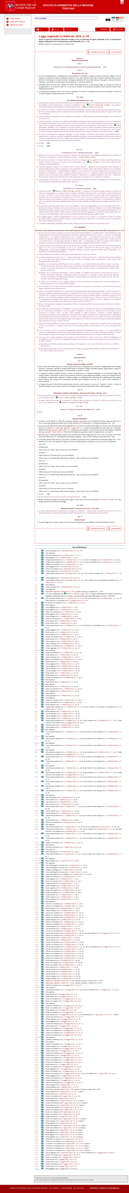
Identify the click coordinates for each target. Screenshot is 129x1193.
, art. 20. (74, 1094)
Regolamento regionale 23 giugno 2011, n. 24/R (60, 591)
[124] (36, 820)
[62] (36, 695)
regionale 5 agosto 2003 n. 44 (61, 430)
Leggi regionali (15, 18)
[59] (36, 689)
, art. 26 (79, 1067)
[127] (36, 827)
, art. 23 (80, 1053)
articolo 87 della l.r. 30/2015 (87, 157)
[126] (36, 824)
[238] (36, 1069)
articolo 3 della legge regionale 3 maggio (62, 428)
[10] (36, 571)
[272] (36, 1146)
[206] (36, 999)
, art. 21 (80, 1044)
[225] (36, 1039)
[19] (36, 598)
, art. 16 (76, 1026)
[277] (36, 1157)
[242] (36, 1078)
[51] (36, 673)
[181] (36, 947)
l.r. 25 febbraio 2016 (110, 757)
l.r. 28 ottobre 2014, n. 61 (107, 560)
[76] (36, 732)
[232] (36, 1055)
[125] (36, 822)
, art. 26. (75, 1116)
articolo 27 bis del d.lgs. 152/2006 (98, 105)
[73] (36, 725)
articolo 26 (91, 167)
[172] (36, 926)
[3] (36, 555)
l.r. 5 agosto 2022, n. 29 (100, 1014)
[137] (36, 852)
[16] (36, 589)
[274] (36, 1150)
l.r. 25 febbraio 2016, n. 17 (107, 598)
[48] (36, 666)
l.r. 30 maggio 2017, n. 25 (69, 985)
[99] (36, 766)
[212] (36, 1012)
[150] (36, 876)
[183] (36, 951)
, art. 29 (79, 1078)
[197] (36, 983)
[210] (36, 1008)
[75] (36, 729)
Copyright (93, 1188)
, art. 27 (118, 947)
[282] (36, 1168)
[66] (36, 704)
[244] (36, 1082)
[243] (36, 1080)
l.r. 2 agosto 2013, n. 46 (69, 847)
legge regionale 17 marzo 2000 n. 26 (52, 432)
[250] (36, 1096)
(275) (122, 230)
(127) (96, 153)
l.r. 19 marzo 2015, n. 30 (70, 854)
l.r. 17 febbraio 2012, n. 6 (111, 573)
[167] (36, 915)
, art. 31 (86, 600)
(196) (97, 508)
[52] (36, 675)
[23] (36, 609)
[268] (36, 1137)
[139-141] (38, 858)
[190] (36, 967)
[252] (36, 1100)
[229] (36, 1048)
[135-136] (38, 849)
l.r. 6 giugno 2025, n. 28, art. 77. (70, 1164)
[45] (36, 659)
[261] (36, 1121)
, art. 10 (79, 1012)
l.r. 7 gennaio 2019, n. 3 (65, 1085)
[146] (36, 867)
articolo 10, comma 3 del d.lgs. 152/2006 (66, 191)
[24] (36, 612)
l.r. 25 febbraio (109, 777)
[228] (36, 1046)
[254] (36, 1105)
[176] (36, 935)
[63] (36, 698)
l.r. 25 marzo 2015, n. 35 (74, 865)
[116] (36, 797)
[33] (36, 634)
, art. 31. (80, 1139)
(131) (84, 497)
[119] (36, 804)
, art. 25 (81, 775)
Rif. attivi (55, 29)
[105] (36, 790)
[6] (36, 562)
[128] (36, 829)
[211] (36, 1010)
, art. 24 (80, 1062)
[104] (36, 786)
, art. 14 (77, 1019)
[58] (36, 686)
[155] (36, 888)
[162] (36, 904)
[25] (36, 614)
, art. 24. (79, 1110)
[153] (36, 883)
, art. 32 (80, 1082)
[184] (36, 953)
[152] (36, 881)
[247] (36, 1089)
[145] (36, 865)
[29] (36, 623)
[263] (36, 1125)
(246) (48, 143)
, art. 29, (77, 1125)
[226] (36, 1042)
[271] (36, 1143)
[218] (36, 1026)
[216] (36, 1021)
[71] (36, 718)
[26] (36, 616)
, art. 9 (81, 723)
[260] (36, 1119)
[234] (36, 1060)
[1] (36, 551)
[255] (36, 1107)
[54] (36, 680)
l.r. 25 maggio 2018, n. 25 (75, 600)
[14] (36, 585)
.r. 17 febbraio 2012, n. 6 (66, 609)
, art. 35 (80, 1148)
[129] (36, 833)
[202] (36, 990)
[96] (36, 752)
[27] (36, 619)
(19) (91, 100)
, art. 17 (80, 1033)
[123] (36, 815)
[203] (36, 992)
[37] (36, 643)
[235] (36, 1062)
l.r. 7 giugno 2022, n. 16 (65, 1091)
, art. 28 (79, 1071)
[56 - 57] (37, 684)
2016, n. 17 (117, 777)
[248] (36, 1091)
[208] (36, 1003)
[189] (36, 965)
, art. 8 (75, 1010)
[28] (36, 621)
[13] (36, 580)
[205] (36, 996)
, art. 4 (79, 1001)
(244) (104, 393)
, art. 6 (80, 1005)
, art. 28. (74, 1123)
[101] (36, 772)
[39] (36, 648)
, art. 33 (81, 1143)
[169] (36, 919)
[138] (36, 854)
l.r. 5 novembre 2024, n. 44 (67, 1153)
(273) (84, 107)
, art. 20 (80, 1039)
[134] (36, 847)
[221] (36, 1033)
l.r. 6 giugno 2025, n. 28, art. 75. (70, 1157)
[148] (36, 872)
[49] (36, 668)
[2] (36, 553)
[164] (36, 908)
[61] (36, 693)
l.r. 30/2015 (50, 195)
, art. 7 (79, 1008)
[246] (36, 1087)
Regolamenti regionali (17, 22)
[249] (36, 1094)
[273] (36, 1148)
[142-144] (38, 863)
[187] (36, 960)
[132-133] (38, 845)
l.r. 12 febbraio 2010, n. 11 (68, 555)
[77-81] (37, 736)
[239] (36, 1071)
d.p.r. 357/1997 (93, 162)
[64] (36, 700)
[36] (36, 641)
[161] (36, 901)
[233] (36, 1057)
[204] (36, 994)
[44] (36, 657)
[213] (36, 1014)
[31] (36, 630)
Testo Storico (118, 29)
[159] (36, 897)
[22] (36, 607)
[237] (36, 1067)
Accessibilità (113, 1188)
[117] (36, 800)
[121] (36, 811)
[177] (36, 938)
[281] (36, 1166)
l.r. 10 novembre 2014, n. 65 (67, 551)
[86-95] (37, 750)
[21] (36, 605)
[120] (36, 806)
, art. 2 (75, 996)
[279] (36, 1162)
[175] (36, 933)
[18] (36, 594)
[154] (36, 886)
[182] (36, 949)
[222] (36, 1035)
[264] (36, 1128)
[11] (36, 573)
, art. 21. (75, 1085)
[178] (36, 940)
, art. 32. (80, 1141)
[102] (36, 777)
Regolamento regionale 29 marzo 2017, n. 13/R (60, 981)
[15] (36, 587)
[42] (36, 652)
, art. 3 (79, 999)
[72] (36, 720)
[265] (36, 1130)
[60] (36, 691)
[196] (36, 981)
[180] (36, 944)
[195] (36, 978)
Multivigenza (104, 29)
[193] (36, 974)
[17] (36, 591)
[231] (36, 1053)
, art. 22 (81, 754)
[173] (36, 929)
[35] (36, 639)
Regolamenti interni (16, 25)
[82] (36, 738)
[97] (36, 757)
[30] (36, 625)
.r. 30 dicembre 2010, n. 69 (67, 566)
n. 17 (119, 757)
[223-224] (38, 1037)
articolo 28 (116, 175)
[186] (36, 958)
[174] (36, 931)
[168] (36, 917)
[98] (36, 761)
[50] (36, 671)
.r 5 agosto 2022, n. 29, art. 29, (70, 1128)
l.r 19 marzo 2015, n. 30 (106, 827)
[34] (36, 637)
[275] (36, 1153)
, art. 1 (79, 555)
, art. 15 (76, 1021)
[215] (36, 1019)
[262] (36, 1123)
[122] (36, 813)
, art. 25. (77, 1112)
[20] (36, 603)
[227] (36, 1044)
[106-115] (38, 795)
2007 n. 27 (80, 428)
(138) (87, 41)
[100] (36, 768)
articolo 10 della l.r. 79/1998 (105, 499)
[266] (36, 1132)
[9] (36, 569)
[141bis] (37, 861)
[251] (36, 1098)
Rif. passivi (69, 29)
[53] (36, 677)
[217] (36, 1024)
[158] (36, 895)
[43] (36, 655)
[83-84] (37, 743)
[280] (36, 1164)
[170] (36, 922)
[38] (36, 646)
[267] (36, 1134)
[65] (36, 702)
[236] (36, 1064)
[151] (36, 879)
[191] (36, 969)
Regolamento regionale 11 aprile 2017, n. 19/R (60, 983)
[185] (36, 956)
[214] (36, 1017)
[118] (36, 802)
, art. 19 (117, 933)
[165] (36, 910)
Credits (103, 1188)
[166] (36, 913)
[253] (36, 1103)
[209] (36, 1005)
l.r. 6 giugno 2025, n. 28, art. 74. (70, 1155)
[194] (36, 976)
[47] (36, 664)
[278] (36, 1159)
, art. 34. (113, 1073)
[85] (36, 745)
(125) (104, 67)
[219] (36, 1028)
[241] (36, 1076)
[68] (36, 711)
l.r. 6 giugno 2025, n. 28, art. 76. (67, 1159)
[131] (36, 843)
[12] (36, 578)
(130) (48, 494)
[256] (36, 1110)
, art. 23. (79, 1107)
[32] (36, 632)
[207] (36, 1001)
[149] (36, 874)
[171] (36, 924)
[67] (36, 707)
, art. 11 (80, 1017)
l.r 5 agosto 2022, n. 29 (64, 1094)
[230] (36, 1051)
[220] (36, 1030)
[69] (36, 714)
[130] (36, 838)
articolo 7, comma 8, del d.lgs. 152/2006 (68, 398)
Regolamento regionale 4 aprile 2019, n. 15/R (59, 1089)
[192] (36, 972)
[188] (36, 962)
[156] (36, 890)
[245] (36, 1085)
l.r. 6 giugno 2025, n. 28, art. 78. (67, 1166)
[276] (36, 1155)
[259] (36, 1116)
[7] (36, 564)
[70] (36, 716)
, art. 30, (74, 1132)
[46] (36, 661)
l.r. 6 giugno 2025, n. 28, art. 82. (105, 1153)
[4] (36, 557)
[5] (36, 560)
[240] (36, 1073)
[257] (36, 1112)
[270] (36, 1141)
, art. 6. (78, 1153)
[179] (36, 942)
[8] (36, 566)
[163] (36, 906)
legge (49, 430)
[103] (36, 781)
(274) (116, 131)
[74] (36, 727)
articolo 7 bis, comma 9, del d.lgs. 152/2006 (73, 402)
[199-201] (38, 987)
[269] (36, 1139)
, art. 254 (79, 551)
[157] (36, 892)
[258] (36, 1114)
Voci (39, 29)
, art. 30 (116, 990)
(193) (93, 508)
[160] (36, 899)
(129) (98, 409)
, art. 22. (76, 1087)
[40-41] (37, 650)
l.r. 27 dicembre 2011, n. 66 (72, 598)
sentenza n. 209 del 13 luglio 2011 (76, 594)
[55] (36, 682)
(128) (94, 188)
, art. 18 (79, 1035)
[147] (36, 870)
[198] (36, 985)
